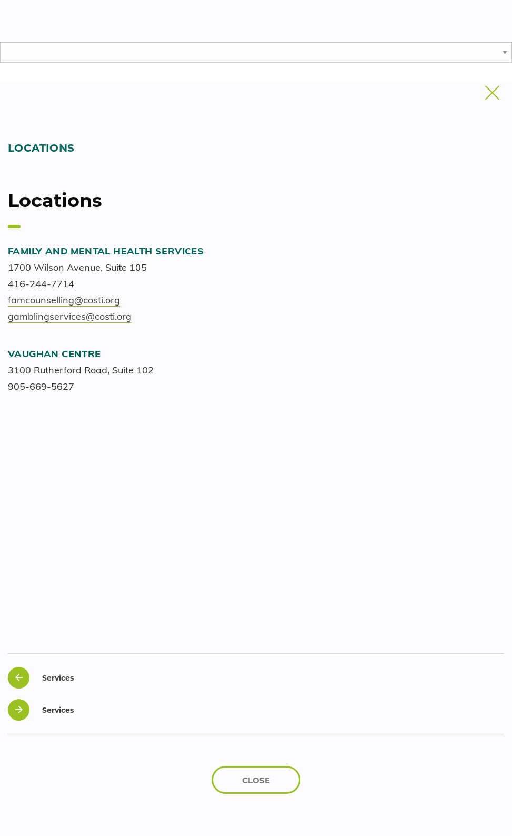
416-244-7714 (41, 285)
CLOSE (256, 780)
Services (41, 678)
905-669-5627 (41, 387)
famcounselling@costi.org (64, 301)
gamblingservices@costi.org (70, 317)
